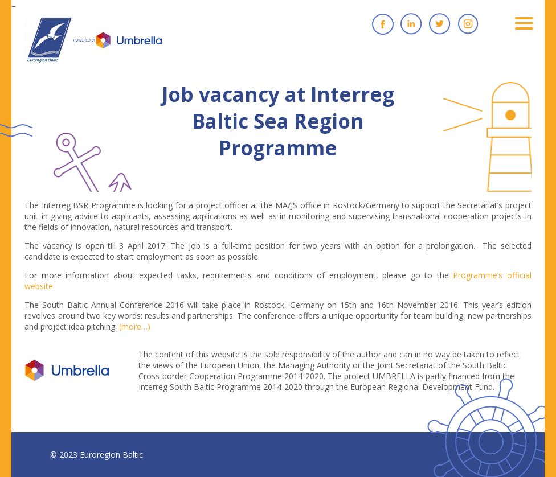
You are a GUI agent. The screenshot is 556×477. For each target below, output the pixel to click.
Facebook (382, 24)
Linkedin (411, 24)
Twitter (439, 24)
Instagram (468, 24)
